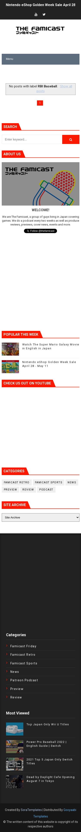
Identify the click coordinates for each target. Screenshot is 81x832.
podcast (46, 489)
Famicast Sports (48, 482)
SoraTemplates (31, 810)
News (72, 482)
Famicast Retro (17, 482)
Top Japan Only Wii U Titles (48, 724)
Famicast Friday (23, 646)
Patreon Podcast (24, 680)
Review (28, 489)
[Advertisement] (41, 74)
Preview (10, 489)
